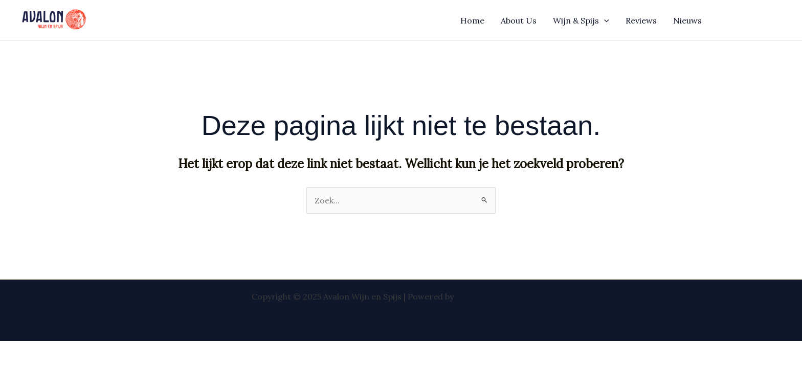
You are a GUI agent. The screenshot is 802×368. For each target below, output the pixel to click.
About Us (519, 20)
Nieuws (687, 20)
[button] (752, 20)
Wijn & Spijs (581, 20)
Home (472, 20)
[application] (604, 20)
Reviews (641, 20)
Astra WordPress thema (503, 296)
